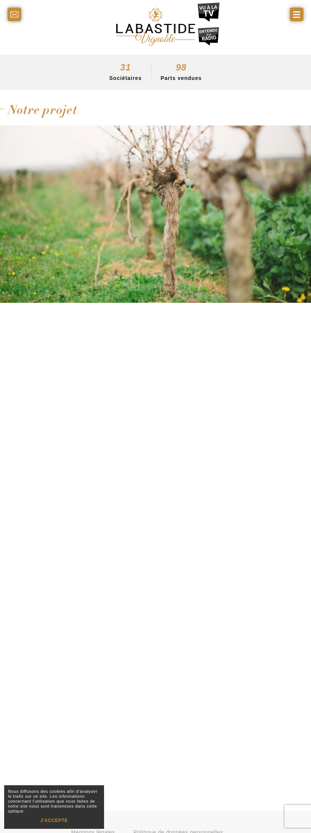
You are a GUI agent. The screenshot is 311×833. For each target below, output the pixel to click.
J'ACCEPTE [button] (54, 820)
